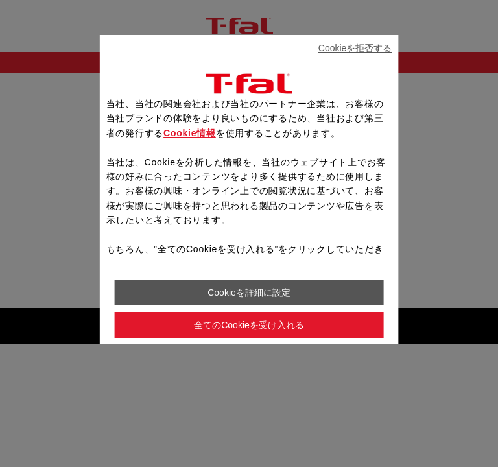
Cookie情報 (189, 133)
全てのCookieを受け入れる (249, 325)
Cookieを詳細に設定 (249, 292)
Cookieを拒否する (355, 48)
